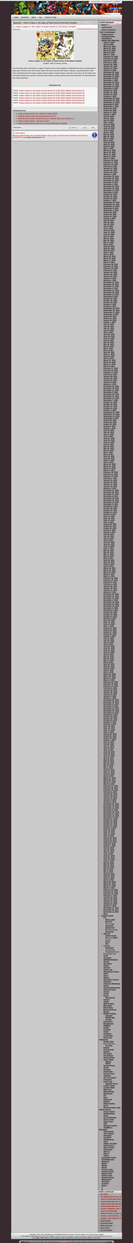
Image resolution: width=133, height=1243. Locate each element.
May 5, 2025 (108, 140)
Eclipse (106, 1048)
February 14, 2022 (111, 476)
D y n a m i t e (109, 1044)
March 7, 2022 (109, 470)
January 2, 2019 (110, 802)
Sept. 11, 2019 (109, 730)
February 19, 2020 (111, 684)
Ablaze (106, 966)
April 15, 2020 (109, 668)
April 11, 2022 (109, 460)
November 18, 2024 (111, 188)
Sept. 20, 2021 (109, 518)
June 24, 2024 (109, 230)
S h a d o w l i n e (112, 952)
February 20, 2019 (111, 788)
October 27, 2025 (110, 90)
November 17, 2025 (111, 84)
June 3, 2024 (109, 236)
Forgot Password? (106, 1)
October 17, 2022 (110, 406)
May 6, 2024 (108, 244)
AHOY (106, 974)
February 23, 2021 (111, 578)
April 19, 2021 (109, 562)
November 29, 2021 (111, 498)
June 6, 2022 (109, 444)
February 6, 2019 (110, 792)
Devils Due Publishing (105, 1039)
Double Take (109, 1042)
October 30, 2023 (110, 298)
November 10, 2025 (111, 86)
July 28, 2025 (109, 116)
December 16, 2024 (111, 180)
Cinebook (107, 1034)
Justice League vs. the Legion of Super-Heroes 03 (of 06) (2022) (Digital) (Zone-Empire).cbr (52, 95)
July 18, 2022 (109, 432)
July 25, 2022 (109, 430)
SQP (105, 1124)
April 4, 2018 (109, 880)
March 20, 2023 (110, 362)
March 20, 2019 (110, 780)
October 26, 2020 (110, 612)
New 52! (108, 922)
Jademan (107, 1076)
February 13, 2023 (111, 372)
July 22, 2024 (109, 222)
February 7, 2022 (110, 478)
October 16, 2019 (110, 720)
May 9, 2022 (108, 452)
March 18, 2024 (110, 258)
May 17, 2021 (109, 554)
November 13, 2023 (111, 294)
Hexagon (107, 1070)
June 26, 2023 (109, 334)
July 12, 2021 (109, 538)
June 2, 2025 (109, 132)
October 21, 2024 (110, 196)
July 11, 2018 (109, 852)
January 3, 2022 (110, 488)
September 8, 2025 (111, 104)
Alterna (106, 978)
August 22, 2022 (110, 422)
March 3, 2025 (109, 158)
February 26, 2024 (111, 264)
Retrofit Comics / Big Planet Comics (109, 1109)
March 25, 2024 (110, 256)
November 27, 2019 (111, 708)
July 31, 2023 (109, 324)
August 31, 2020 (110, 628)
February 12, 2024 (111, 268)
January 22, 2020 (110, 692)
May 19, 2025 (109, 136)
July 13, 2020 (109, 642)
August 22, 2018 (110, 840)
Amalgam (107, 982)
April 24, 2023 (109, 352)
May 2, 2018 (108, 872)
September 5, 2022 (111, 418)
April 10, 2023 (109, 356)
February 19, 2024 (111, 266)
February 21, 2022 (111, 474)
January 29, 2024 (110, 272)
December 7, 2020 (111, 600)
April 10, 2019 (109, 774)
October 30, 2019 (110, 716)
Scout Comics (109, 1112)
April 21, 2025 (109, 144)
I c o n (107, 940)
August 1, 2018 (110, 846)
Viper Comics (109, 1148)
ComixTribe (108, 1036)
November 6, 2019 (111, 714)
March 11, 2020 (110, 678)
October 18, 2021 (110, 510)
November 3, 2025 (111, 88)
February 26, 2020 (111, 682)
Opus (106, 1098)
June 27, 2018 (109, 856)
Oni (105, 1096)
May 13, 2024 (109, 242)
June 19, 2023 (109, 336)
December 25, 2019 (111, 700)
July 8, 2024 (108, 226)
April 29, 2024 (109, 246)
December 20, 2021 (111, 492)
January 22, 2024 (110, 274)
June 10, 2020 (109, 652)
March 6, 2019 (109, 784)
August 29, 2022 (110, 420)
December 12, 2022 (111, 390)
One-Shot (105, 1181)
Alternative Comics (111, 980)
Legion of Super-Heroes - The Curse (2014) (33, 121)
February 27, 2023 (111, 368)
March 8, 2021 (109, 574)
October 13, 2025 (110, 94)
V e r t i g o (109, 924)
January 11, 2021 (110, 590)
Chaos (106, 1032)
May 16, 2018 (109, 868)
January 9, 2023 (110, 382)
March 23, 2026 (110, 48)
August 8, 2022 (110, 426)
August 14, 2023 (110, 320)
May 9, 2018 (108, 870)
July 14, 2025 (109, 120)
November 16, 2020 (111, 606)
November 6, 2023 (111, 296)
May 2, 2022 (108, 454)
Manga (104, 1163)
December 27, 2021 (111, 490)
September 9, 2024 (111, 208)
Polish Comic (107, 1175)
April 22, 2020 (109, 666)
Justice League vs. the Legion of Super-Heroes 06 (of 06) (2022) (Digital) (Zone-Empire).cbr (52, 103)
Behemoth (108, 1006)
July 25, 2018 (109, 848)
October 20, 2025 (110, 92)
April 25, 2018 (109, 874)
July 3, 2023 (108, 332)
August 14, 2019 (110, 738)
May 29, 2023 (109, 342)
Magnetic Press (111, 1084)
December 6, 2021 (111, 496)
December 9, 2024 (111, 182)
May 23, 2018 (109, 866)
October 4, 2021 (110, 514)
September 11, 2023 (111, 312)
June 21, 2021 (109, 544)
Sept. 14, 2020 (109, 624)
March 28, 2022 (110, 464)
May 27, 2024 (109, 238)
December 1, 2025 (111, 80)
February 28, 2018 (111, 890)
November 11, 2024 (111, 190)
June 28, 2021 (109, 542)
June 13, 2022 (109, 442)
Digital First (110, 928)
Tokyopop (108, 1136)
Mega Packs (106, 1179)
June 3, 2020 (109, 654)
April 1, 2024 (109, 254)
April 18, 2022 (109, 458)
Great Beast (108, 1056)
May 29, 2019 (109, 760)
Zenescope (108, 1150)
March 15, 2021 (110, 572)
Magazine (105, 1161)
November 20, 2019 (111, 710)
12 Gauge (107, 958)
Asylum (107, 1000)
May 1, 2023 (108, 350)
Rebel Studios (109, 1104)
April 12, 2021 (109, 564)
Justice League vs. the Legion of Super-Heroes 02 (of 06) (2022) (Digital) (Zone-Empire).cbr (52, 93)
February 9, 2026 (110, 60)
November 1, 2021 (111, 506)
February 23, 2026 (111, 56)
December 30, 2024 (111, 176)
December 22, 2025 (111, 74)
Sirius (106, 1116)
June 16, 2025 (109, 128)
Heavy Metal (108, 1060)
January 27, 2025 (110, 168)
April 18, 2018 (109, 876)
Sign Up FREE (95, 1)
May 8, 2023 (108, 348)
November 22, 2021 (111, 500)
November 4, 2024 (111, 192)
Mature (104, 1165)
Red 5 (106, 1106)
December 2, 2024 (111, 184)
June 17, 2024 (109, 232)
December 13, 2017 (111, 912)
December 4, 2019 (111, 706)
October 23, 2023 (110, 300)
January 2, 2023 (110, 384)
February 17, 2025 (111, 162)
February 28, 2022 (111, 472)
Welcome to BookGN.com (40, 7)
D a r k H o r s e (110, 954)
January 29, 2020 (110, 690)
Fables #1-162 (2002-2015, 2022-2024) (113, 1204)
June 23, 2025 (109, 126)
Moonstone (108, 1094)
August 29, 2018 (110, 838)
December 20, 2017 (111, 910)
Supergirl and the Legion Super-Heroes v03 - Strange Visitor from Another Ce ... (46, 118)
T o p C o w (110, 950)
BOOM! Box (110, 1018)
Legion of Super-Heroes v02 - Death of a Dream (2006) (37, 113)
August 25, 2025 (110, 108)
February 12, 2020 (111, 686)
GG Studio (108, 1054)
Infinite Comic (111, 936)
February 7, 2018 (110, 896)
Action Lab (108, 970)
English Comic (107, 916)
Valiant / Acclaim (110, 1144)
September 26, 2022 (90, 29)
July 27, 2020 (109, 638)
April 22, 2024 (109, 248)
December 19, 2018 (111, 806)
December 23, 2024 (111, 178)
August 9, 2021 (110, 530)
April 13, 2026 (109, 42)
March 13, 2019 (110, 782)
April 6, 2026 (109, 44)
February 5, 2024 (110, 270)
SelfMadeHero (109, 1114)
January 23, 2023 (110, 378)
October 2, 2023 (110, 306)
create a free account (33, 137)
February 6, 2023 (110, 374)
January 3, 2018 (110, 906)
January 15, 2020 (110, 694)
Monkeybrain (109, 1092)
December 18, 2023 (111, 284)
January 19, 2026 (110, 66)
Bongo (106, 1012)
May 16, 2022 (109, 450)
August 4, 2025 (110, 114)
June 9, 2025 (109, 130)
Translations (107, 38)
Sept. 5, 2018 (109, 836)
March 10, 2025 (110, 156)
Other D (107, 1152)
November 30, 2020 (111, 602)
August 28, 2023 (110, 316)
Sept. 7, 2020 (109, 626)
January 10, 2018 (110, 904)
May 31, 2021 (109, 550)
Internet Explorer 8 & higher (64, 1236)
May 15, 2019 (109, 764)
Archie (106, 994)
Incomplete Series (109, 1157)
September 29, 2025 (111, 98)
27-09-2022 (16, 29)
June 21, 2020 (109, 648)
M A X (107, 942)
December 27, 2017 (111, 908)
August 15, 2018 (110, 842)
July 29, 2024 (109, 220)
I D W (106, 956)
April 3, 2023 (109, 358)
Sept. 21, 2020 (109, 622)
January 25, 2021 (110, 586)
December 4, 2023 (111, 288)
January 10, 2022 (110, 486)
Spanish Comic (108, 1177)
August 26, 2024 (110, 212)
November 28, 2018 (111, 812)
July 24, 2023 (109, 326)
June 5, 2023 (109, 340)
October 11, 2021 (110, 512)
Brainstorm (108, 1022)
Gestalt (106, 1052)
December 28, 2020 (111, 594)
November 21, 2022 (111, 396)
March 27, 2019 (110, 778)
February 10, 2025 (111, 164)
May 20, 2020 (109, 658)
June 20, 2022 (109, 440)
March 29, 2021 (110, 568)
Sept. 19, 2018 (109, 832)
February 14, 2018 (111, 894)
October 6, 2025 (110, 96)
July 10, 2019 (109, 748)
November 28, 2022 (111, 394)
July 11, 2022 (109, 434)
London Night (109, 1088)
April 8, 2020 (109, 670)
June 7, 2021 (109, 548)
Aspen (106, 996)
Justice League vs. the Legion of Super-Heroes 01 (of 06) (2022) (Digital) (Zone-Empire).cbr (52, 90)
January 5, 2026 (110, 70)
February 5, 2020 (110, 688)
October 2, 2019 (110, 724)
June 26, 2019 (109, 752)
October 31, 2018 (110, 820)
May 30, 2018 (109, 864)
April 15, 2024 (109, 250)
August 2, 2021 (110, 532)
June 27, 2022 (109, 438)
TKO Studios (109, 1134)
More (106, 914)
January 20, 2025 (110, 170)
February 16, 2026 (111, 58)
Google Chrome (106, 1236)
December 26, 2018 (111, 804)
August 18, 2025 (110, 110)
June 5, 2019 (109, 758)
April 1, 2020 (109, 672)
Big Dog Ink (110, 998)
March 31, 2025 (110, 150)
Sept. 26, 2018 (109, 830)
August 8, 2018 (110, 844)
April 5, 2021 (109, 566)
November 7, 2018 (111, 818)
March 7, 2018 (109, 888)
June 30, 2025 (109, 124)
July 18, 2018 (109, 850)
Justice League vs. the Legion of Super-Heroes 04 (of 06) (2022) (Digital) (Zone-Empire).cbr (52, 98)
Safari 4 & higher (92, 1236)
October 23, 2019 (110, 718)
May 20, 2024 (109, 240)
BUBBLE (107, 1026)
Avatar (106, 1002)
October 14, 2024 (110, 198)
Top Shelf (107, 1138)
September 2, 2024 (111, 210)
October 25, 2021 (110, 508)
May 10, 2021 (109, 556)
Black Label (110, 920)
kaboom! (109, 1016)
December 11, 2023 (111, 286)
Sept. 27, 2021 (109, 516)
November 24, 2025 (111, 82)
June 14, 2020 (109, 650)
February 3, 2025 (110, 166)
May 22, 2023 (109, 344)
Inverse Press (109, 1074)
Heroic (106, 1068)
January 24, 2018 (110, 900)
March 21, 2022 (110, 466)
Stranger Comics (110, 1126)
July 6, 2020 (108, 644)
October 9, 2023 (110, 304)
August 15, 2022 (110, 424)
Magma (108, 1062)
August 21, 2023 (110, 318)
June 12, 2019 (109, 756)
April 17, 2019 (109, 772)
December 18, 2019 (111, 702)
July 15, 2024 (109, 224)
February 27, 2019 (111, 786)
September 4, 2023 (111, 314)
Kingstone (108, 1080)
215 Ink (106, 962)
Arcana (106, 992)
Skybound (109, 948)
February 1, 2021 (110, 584)
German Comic (108, 1171)
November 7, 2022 (111, 400)
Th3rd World (109, 1132)
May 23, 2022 (109, 448)
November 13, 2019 (111, 712)
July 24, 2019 (109, 744)
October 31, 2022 (110, 402)
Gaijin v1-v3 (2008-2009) (109, 1211)
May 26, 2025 (109, 134)
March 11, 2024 (110, 260)
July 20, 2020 (109, 640)
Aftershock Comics (111, 972)
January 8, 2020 (110, 696)
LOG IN (116, 1)
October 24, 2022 (110, 404)
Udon (106, 1142)
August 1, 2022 (110, 428)
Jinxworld (109, 926)
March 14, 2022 (110, 468)
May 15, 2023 (109, 346)
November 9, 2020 (111, 608)
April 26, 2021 (109, 560)
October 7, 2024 (110, 200)
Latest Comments (109, 30)
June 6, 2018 (109, 862)
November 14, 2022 (111, 398)
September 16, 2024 (111, 206)
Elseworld (109, 932)
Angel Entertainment (112, 988)
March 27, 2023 (110, 360)
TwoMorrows (109, 1140)
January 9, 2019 (110, 800)
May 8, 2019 (108, 766)
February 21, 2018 (111, 892)
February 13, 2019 (111, 790)
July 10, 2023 (109, 330)
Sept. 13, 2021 (109, 520)
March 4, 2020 (109, 680)
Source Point (109, 1120)
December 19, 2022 (111, 388)
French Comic (107, 1169)
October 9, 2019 (110, 722)
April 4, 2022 (109, 462)
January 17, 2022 (110, 484)
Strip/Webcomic (108, 1159)
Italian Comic (107, 1173)
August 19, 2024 (110, 214)
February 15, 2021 (111, 580)
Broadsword (108, 1024)
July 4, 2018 (108, 854)
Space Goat (108, 1122)
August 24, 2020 (110, 630)
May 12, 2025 (109, 138)
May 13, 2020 (109, 660)
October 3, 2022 (110, 410)
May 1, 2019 (108, 768)
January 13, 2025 (110, 172)
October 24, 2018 (110, 822)
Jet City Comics (110, 1078)
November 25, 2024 (111, 186)
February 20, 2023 (111, 370)
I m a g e (107, 946)
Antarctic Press (110, 990)
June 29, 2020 (109, 646)
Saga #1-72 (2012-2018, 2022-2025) (112, 1199)
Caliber (106, 1028)
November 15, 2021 (111, 502)
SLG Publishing (110, 1118)
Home (104, 25)
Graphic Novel (107, 34)
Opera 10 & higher (80, 1236)
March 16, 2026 (110, 50)
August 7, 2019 (110, 740)
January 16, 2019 (110, 798)
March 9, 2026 (109, 52)
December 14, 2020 (111, 598)
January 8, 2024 (110, 278)
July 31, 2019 (109, 742)
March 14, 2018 (110, 886)
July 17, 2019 (109, 746)
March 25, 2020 (110, 674)
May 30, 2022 (109, 446)
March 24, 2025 (110, 152)
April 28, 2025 (109, 142)
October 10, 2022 (110, 408)
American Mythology (112, 984)
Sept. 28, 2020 (109, 620)
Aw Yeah (108, 1046)
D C (96, 29)
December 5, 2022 (111, 392)
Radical (107, 1102)
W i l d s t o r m (111, 930)
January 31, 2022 (110, 480)
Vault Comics (109, 1146)
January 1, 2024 (110, 280)
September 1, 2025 (111, 106)
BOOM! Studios (110, 1014)
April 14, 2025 (109, 146)
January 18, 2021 (110, 588)
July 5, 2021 (108, 540)
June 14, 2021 (109, 546)
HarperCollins (109, 1058)
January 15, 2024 (110, 276)
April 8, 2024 (109, 252)
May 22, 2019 (109, 762)
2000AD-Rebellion (111, 960)
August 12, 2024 (110, 216)
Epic (107, 944)
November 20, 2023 (111, 292)
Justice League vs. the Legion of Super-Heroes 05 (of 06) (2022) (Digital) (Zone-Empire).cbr (52, 100)
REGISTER (64, 1242)
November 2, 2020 (111, 610)
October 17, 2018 (110, 824)
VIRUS (108, 1064)
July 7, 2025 (108, 122)
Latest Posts (107, 27)
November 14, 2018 (111, 816)
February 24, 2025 (111, 160)
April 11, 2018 (109, 878)
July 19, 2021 (109, 536)
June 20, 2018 (109, 858)
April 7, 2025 (109, 148)
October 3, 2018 (110, 828)
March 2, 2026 (109, 54)
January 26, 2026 (110, 64)
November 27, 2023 (111, 290)
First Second (109, 1050)
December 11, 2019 (111, 704)
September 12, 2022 (111, 416)
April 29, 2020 (109, 664)
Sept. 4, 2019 (109, 732)
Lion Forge (108, 1082)
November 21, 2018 (111, 814)
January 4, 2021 (110, 592)
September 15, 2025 (111, 102)
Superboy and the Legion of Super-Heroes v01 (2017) (37, 116)
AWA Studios (109, 1004)
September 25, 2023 (111, 308)
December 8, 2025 (111, 78)
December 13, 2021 (111, 494)
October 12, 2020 (110, 616)
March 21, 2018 (110, 884)
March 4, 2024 (109, 262)
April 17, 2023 (109, 354)
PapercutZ (108, 1100)
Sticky (104, 1185)
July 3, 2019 (108, 750)
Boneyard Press (110, 1010)
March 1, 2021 (109, 576)
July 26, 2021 (109, 534)
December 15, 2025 (111, 76)
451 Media (108, 964)
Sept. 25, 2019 (109, 726)
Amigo (106, 986)
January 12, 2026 (110, 68)
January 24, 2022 (110, 482)
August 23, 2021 (110, 526)
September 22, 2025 (111, 100)
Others (106, 1155)
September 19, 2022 (111, 414)
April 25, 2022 (109, 456)
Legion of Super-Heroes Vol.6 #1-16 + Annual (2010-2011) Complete (42, 123)
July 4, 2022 (108, 436)
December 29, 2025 (111, 72)
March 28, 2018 (110, 882)
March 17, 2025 (110, 154)
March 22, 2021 (110, 570)
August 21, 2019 (110, 736)
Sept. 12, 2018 (109, 834)
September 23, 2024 (111, 204)
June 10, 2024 (109, 234)
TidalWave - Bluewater (106, 1129)
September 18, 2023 (111, 310)
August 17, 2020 (110, 632)
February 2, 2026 (110, 62)
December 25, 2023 (111, 282)
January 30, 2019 (110, 794)
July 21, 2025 (109, 118)
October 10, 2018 (110, 826)
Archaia (108, 1020)
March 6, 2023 (109, 366)
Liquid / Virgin (109, 1086)
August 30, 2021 (110, 524)
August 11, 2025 (110, 112)
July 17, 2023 (109, 328)
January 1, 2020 (110, 698)
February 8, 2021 (110, 582)
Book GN (16, 23)
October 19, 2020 (110, 614)
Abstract (107, 968)
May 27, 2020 (109, 656)
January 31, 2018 (110, 898)
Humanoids (108, 1072)
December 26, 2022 (111, 386)
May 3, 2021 (108, 558)
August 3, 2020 (110, 636)
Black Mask (108, 1008)
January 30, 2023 (110, 376)
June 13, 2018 (109, 860)
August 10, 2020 (110, 634)
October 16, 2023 (110, 302)
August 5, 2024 (110, 218)
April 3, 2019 (109, 776)
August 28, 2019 (110, 734)
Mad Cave (107, 1090)
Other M (107, 934)
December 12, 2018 (111, 808)
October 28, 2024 (110, 194)
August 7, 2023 (110, 322)
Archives (105, 1183)
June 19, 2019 (109, 754)
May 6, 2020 (108, 662)
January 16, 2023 (110, 380)
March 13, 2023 (110, 364)
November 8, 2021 (111, 504)
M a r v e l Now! (111, 938)
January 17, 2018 (110, 902)
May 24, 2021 (109, 552)
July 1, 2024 (108, 228)
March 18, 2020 (110, 676)
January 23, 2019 (110, 796)
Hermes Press (109, 1066)
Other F (107, 1153)
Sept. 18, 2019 (109, 728)
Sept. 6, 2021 (109, 522)
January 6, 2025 (110, 174)
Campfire (107, 1030)
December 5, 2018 (111, 810)
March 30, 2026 (110, 46)
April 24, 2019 (109, 770)
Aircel (106, 976)
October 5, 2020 (110, 618)
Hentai (104, 1167)
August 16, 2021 (110, 528)
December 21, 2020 (111, 596)
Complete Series (81, 29)
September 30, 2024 (111, 202)
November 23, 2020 (111, 604)
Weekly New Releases (110, 40)
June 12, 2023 (109, 338)
